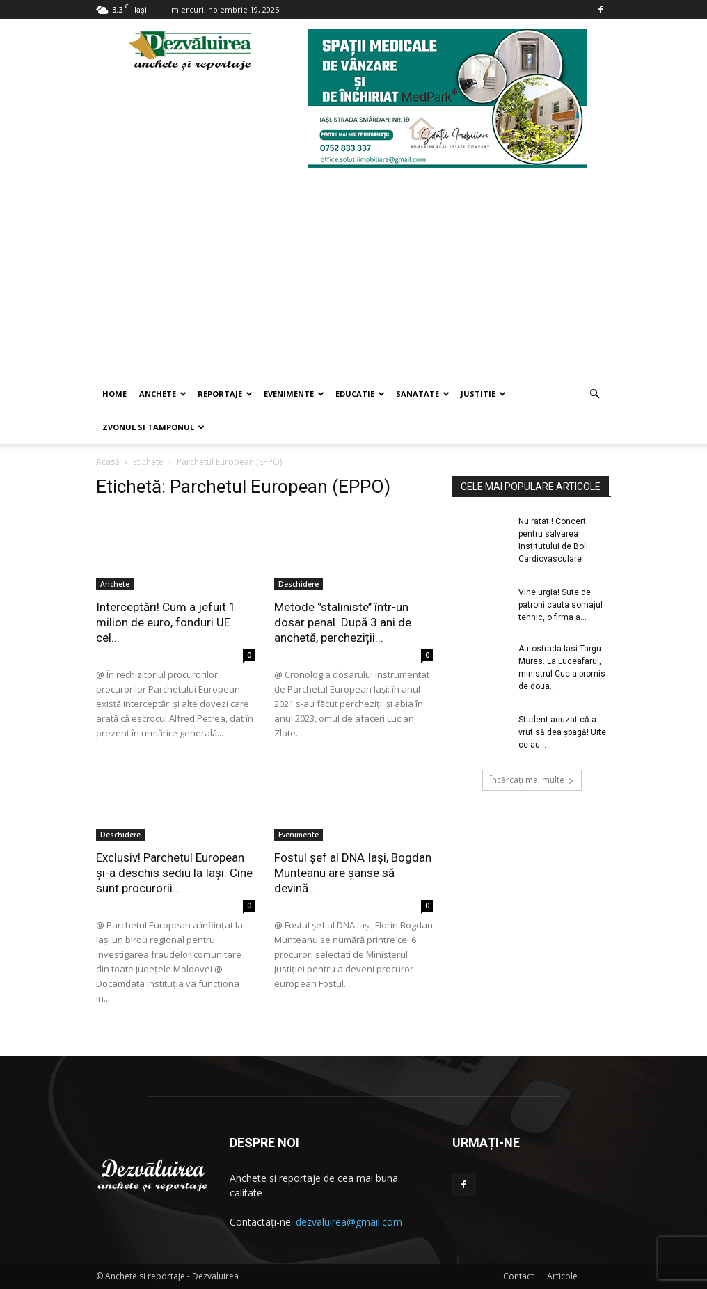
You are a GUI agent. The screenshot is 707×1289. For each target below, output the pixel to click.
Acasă (108, 462)
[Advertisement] (353, 272)
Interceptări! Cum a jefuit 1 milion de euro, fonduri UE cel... (166, 622)
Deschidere (298, 584)
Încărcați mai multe (532, 780)
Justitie (483, 393)
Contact (518, 1276)
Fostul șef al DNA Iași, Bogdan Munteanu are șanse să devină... (352, 873)
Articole (562, 1276)
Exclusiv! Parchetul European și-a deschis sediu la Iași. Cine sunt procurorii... (174, 873)
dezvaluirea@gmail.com (349, 1221)
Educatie (360, 393)
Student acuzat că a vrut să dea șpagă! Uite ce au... (562, 732)
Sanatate (423, 393)
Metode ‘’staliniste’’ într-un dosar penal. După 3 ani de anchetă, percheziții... (342, 622)
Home (114, 393)
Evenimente (294, 393)
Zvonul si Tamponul (153, 427)
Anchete (162, 393)
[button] (594, 394)
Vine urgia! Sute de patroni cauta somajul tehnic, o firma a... (560, 604)
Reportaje (225, 393)
